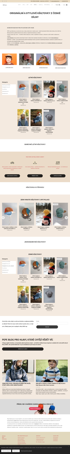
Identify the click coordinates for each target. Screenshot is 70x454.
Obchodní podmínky (22, 443)
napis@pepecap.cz (40, 439)
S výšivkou (4, 89)
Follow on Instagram (35, 408)
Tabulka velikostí (21, 437)
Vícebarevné (5, 93)
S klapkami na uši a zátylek (8, 265)
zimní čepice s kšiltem (30, 43)
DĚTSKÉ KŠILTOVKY (43, 67)
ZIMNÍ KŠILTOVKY (26, 67)
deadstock (36, 423)
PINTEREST (55, 440)
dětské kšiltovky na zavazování (55, 43)
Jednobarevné (5, 91)
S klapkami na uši (6, 87)
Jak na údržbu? (21, 439)
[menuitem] (32, 4)
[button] (58, 4)
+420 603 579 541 (65, 1)
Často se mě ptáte (21, 442)
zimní (15, 420)
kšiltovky (17, 43)
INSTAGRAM (55, 437)
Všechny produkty (6, 84)
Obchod (3, 435)
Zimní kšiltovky (54, 37)
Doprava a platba (21, 440)
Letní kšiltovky (10, 37)
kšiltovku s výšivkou (14, 44)
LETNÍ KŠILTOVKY (9, 67)
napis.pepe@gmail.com (55, 1)
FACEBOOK (55, 439)
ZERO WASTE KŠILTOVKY (60, 67)
